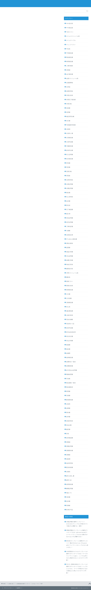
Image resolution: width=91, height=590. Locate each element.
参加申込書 (69, 150)
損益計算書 (69, 251)
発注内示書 (69, 336)
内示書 (68, 120)
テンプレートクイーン (45, 3)
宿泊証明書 (69, 218)
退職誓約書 (69, 450)
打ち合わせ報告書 (71, 239)
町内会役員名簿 (71, 332)
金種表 (68, 471)
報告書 (68, 192)
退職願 (68, 454)
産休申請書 (69, 328)
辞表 (67, 433)
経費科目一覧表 (71, 361)
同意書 (68, 167)
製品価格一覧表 (71, 383)
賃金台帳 (69, 425)
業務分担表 (69, 285)
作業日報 (69, 103)
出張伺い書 (8, 12)
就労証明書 (69, 222)
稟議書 (68, 344)
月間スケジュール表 (72, 273)
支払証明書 (69, 256)
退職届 (68, 442)
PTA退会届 (69, 27)
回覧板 (68, 175)
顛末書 (68, 501)
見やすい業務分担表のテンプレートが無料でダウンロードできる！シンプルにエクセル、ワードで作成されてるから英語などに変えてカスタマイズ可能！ (77, 568)
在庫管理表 (69, 180)
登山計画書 (69, 340)
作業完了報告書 (71, 99)
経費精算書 (69, 366)
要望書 (68, 391)
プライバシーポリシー (9, 587)
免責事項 (18, 587)
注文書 (68, 294)
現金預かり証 (70, 323)
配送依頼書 (69, 467)
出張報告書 (69, 137)
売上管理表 (69, 196)
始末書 (68, 201)
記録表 (68, 404)
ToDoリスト (70, 32)
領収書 (68, 497)
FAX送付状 (69, 23)
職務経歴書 (69, 374)
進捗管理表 (69, 463)
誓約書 (68, 412)
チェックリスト (71, 44)
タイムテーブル (71, 40)
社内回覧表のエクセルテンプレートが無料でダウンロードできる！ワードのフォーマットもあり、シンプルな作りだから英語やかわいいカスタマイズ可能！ (77, 556)
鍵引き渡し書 (70, 476)
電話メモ (69, 492)
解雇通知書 (69, 399)
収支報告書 (69, 158)
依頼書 (68, 108)
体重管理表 (69, 91)
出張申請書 (69, 142)
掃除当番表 (69, 243)
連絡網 (68, 459)
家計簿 (68, 213)
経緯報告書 (69, 357)
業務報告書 (69, 289)
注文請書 (69, 298)
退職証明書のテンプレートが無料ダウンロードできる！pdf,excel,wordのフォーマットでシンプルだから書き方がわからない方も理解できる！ (77, 533)
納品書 (68, 349)
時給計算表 (69, 264)
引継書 (68, 230)
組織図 (68, 353)
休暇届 (68, 70)
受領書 (68, 163)
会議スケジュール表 (72, 78)
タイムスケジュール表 (73, 36)
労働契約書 (69, 146)
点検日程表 (69, 315)
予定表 (68, 49)
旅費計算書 (69, 260)
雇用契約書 (69, 484)
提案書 (68, 247)
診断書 (68, 408)
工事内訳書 (69, 226)
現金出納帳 (69, 319)
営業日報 (69, 171)
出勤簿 (68, 129)
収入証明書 (69, 154)
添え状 (68, 306)
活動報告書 (69, 302)
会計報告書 (69, 74)
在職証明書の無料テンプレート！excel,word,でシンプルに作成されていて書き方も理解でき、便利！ (77, 524)
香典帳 (68, 505)
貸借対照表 (69, 421)
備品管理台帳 (70, 116)
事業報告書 (69, 61)
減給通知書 (69, 311)
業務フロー (69, 281)
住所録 (68, 87)
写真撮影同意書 (71, 125)
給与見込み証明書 (71, 370)
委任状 (68, 205)
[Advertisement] (31, 32)
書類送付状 (69, 268)
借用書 (68, 112)
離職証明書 (69, 488)
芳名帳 (68, 378)
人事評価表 (69, 65)
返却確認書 (69, 437)
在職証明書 (69, 188)
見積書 (68, 395)
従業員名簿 (69, 235)
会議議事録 (69, 82)
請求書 (68, 416)
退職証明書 (69, 446)
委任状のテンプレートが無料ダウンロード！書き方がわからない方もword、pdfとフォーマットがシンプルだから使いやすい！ (77, 544)
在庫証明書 (69, 184)
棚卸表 (68, 277)
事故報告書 (69, 57)
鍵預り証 (69, 480)
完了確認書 (69, 209)
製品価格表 (69, 387)
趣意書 (68, 429)
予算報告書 (69, 53)
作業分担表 (69, 95)
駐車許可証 (69, 509)
